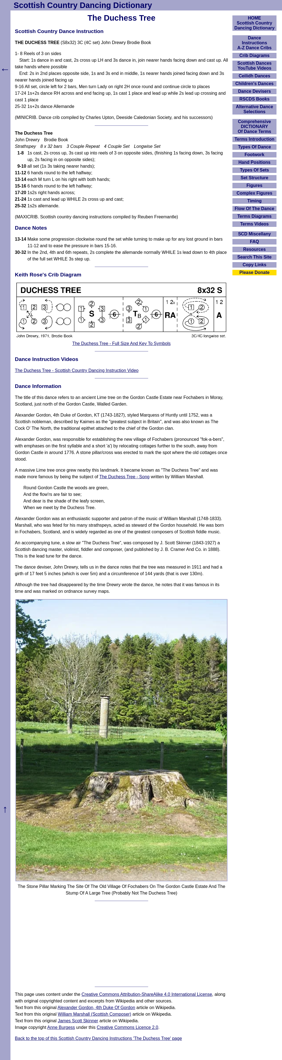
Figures (254, 185)
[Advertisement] (121, 943)
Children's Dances (254, 83)
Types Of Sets (254, 170)
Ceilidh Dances (254, 76)
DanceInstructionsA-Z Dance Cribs (254, 43)
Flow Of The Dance (254, 208)
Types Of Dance (254, 147)
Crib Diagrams (254, 55)
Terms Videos (254, 224)
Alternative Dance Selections (254, 109)
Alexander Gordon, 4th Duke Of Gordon (96, 1007)
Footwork (254, 154)
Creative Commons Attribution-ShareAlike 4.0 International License (147, 994)
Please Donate (254, 272)
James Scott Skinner (78, 1020)
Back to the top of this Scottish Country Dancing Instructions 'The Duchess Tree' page (98, 1038)
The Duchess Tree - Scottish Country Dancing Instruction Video (77, 370)
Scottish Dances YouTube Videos (254, 65)
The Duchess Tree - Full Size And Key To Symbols (121, 343)
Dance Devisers (254, 91)
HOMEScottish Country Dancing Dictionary (254, 23)
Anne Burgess (61, 1027)
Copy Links (254, 264)
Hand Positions (254, 162)
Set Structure (254, 177)
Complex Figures (254, 193)
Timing (254, 201)
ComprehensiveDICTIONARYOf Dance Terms (254, 126)
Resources (254, 249)
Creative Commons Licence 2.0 (127, 1027)
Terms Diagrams (254, 216)
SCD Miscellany (254, 234)
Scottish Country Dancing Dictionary (83, 5)
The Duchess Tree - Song (124, 476)
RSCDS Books (254, 99)
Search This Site (254, 257)
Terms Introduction (255, 139)
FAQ (254, 241)
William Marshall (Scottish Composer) (94, 1014)
